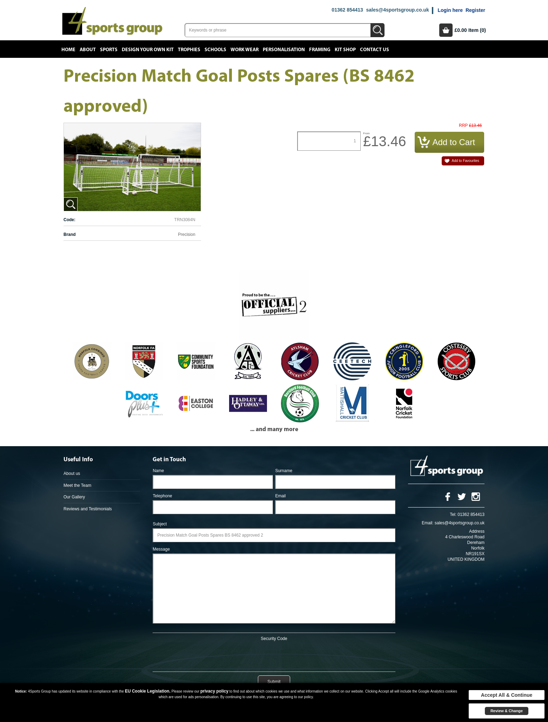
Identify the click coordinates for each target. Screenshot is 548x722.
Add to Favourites (465, 161)
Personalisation (284, 49)
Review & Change (506, 711)
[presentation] (274, 655)
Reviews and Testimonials (88, 508)
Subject (160, 524)
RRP (463, 126)
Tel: (453, 514)
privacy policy (214, 691)
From (366, 133)
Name (158, 470)
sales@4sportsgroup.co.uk (397, 10)
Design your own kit (148, 49)
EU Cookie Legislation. (148, 691)
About (88, 49)
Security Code (274, 638)
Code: (69, 219)
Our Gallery (74, 497)
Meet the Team (77, 485)
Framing (319, 49)
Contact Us (374, 49)
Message (161, 549)
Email (280, 495)
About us (72, 473)
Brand (70, 234)
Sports (109, 49)
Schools (215, 49)
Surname (283, 470)
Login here (450, 10)
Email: (427, 522)
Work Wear (244, 49)
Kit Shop (345, 49)
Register (475, 10)
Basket (446, 30)
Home (68, 49)
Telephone (162, 495)
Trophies (189, 49)
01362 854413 (347, 10)
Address (476, 531)
